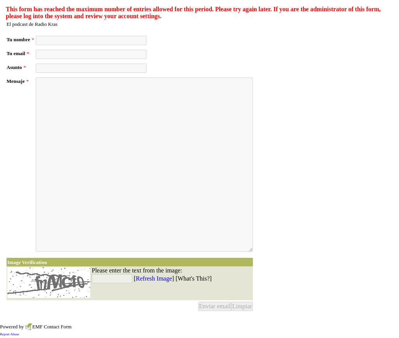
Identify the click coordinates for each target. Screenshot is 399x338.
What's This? (194, 278)
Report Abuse (9, 334)
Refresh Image (154, 278)
